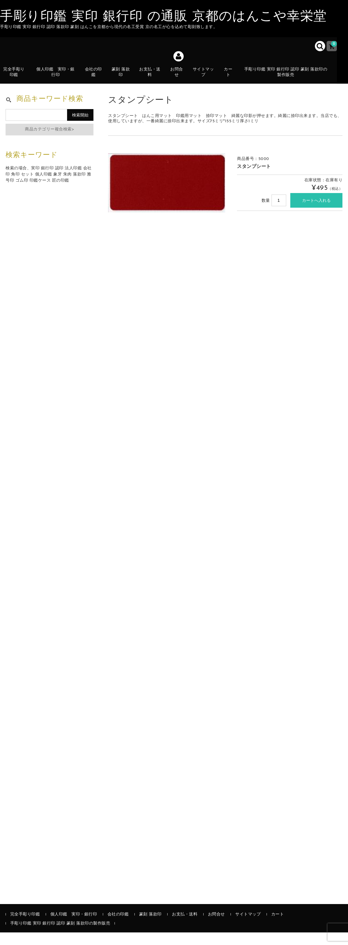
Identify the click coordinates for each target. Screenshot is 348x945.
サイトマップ (206, 77)
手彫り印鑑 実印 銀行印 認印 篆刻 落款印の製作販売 (289, 77)
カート (231, 81)
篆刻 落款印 (123, 77)
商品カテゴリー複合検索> (49, 142)
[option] (166, 195)
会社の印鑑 (96, 77)
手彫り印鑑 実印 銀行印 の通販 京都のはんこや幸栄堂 (163, 17)
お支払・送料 (153, 81)
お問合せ (180, 77)
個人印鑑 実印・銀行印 (59, 77)
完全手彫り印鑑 (17, 77)
